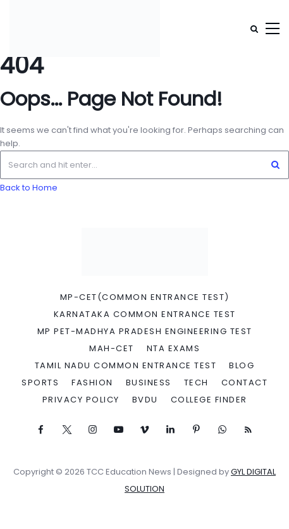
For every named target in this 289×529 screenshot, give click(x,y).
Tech (196, 382)
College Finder (209, 399)
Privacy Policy (81, 399)
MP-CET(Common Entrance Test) (145, 297)
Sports (40, 382)
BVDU (145, 399)
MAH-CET (111, 348)
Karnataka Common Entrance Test (145, 314)
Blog (241, 365)
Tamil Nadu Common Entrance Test (126, 365)
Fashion (92, 382)
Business (148, 382)
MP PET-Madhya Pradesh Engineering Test (144, 331)
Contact (244, 382)
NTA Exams (173, 348)
